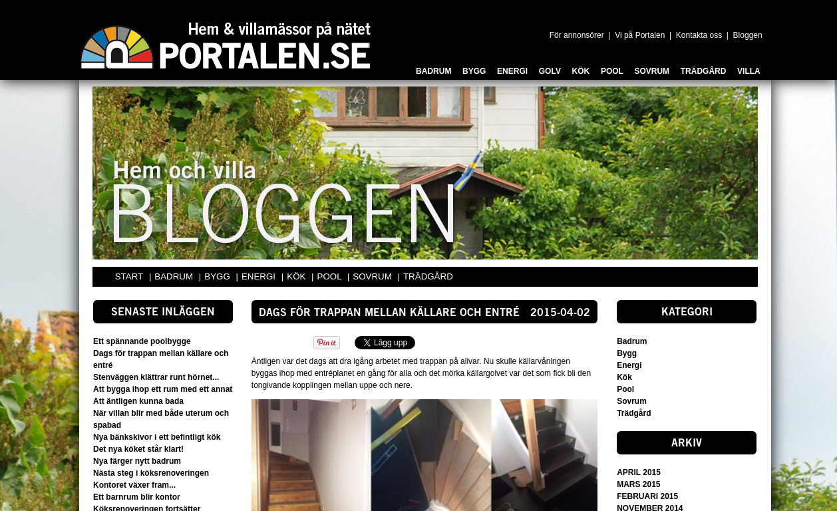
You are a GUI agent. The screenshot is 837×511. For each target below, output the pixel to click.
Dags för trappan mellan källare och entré (389, 313)
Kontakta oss (699, 35)
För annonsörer (577, 35)
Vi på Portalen (640, 35)
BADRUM (174, 276)
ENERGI (260, 276)
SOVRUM (373, 276)
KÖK (297, 276)
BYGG (218, 276)
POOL (330, 276)
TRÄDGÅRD (428, 276)
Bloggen (747, 35)
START (129, 276)
